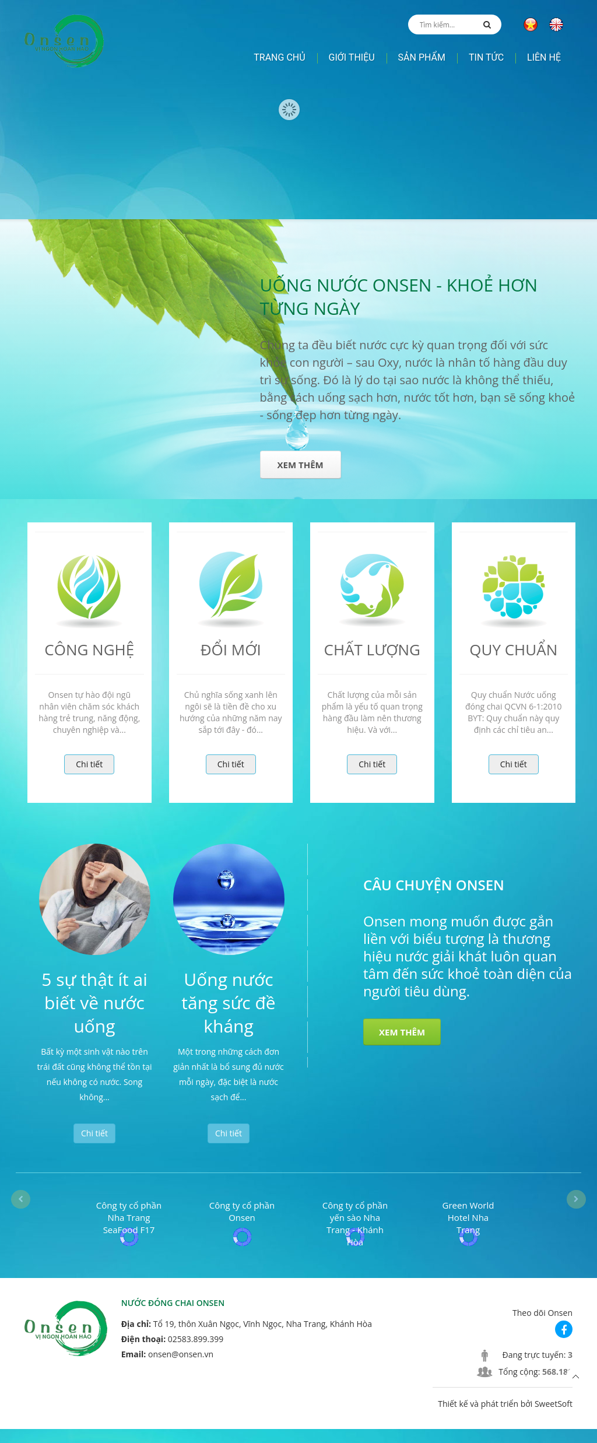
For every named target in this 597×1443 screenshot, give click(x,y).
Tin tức (486, 57)
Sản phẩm (421, 57)
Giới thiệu (352, 57)
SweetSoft (554, 1417)
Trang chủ (279, 57)
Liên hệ (544, 57)
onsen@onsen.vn (180, 1368)
